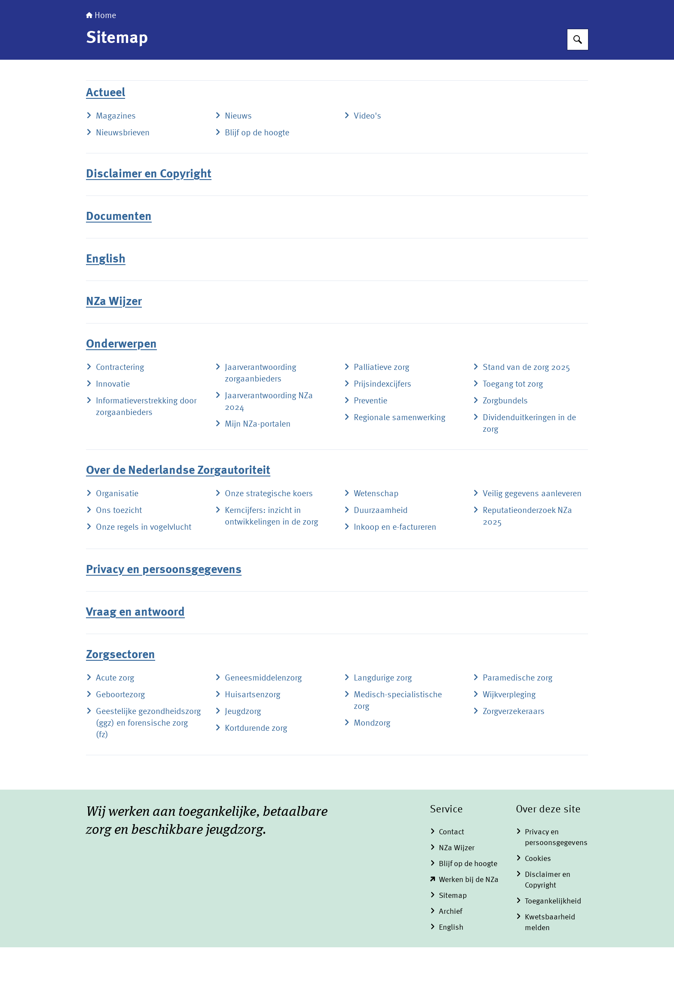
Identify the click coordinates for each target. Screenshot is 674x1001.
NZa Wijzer (114, 356)
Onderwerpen (121, 398)
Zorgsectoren (120, 709)
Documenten (119, 271)
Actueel (105, 147)
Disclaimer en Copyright (148, 228)
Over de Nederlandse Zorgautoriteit (178, 525)
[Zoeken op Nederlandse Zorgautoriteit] (577, 93)
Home (101, 69)
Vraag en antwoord (135, 666)
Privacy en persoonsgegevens (164, 624)
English (106, 313)
